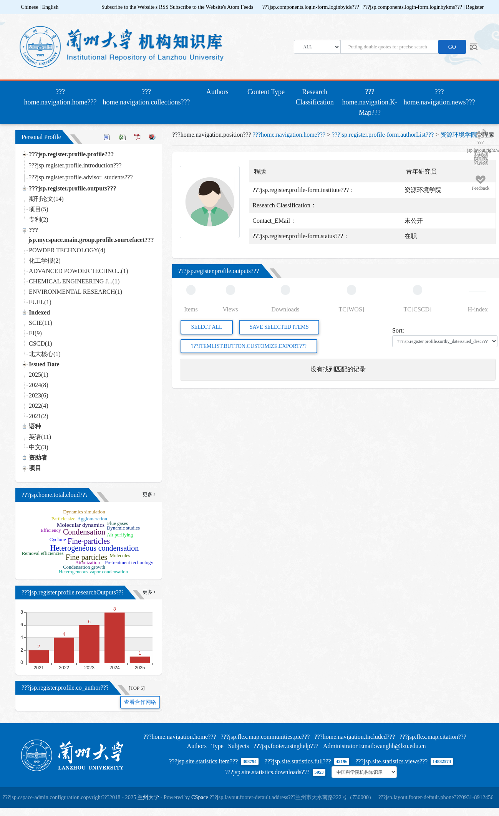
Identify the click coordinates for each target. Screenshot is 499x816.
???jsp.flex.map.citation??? (433, 736)
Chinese (29, 7)
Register (475, 7)
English (50, 7)
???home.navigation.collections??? (146, 97)
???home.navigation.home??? (62, 97)
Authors (217, 92)
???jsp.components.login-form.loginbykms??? (413, 7)
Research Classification (315, 97)
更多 (148, 494)
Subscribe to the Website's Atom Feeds (211, 7)
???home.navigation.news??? (439, 97)
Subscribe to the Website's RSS (135, 7)
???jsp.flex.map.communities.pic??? (265, 736)
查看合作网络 (140, 702)
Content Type (266, 92)
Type (217, 746)
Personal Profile (41, 137)
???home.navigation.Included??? (354, 736)
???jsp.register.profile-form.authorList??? (383, 134)
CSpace (199, 797)
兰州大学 (148, 797)
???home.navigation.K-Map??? (370, 102)
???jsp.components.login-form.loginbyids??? (311, 7)
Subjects (238, 746)
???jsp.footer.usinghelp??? (286, 746)
